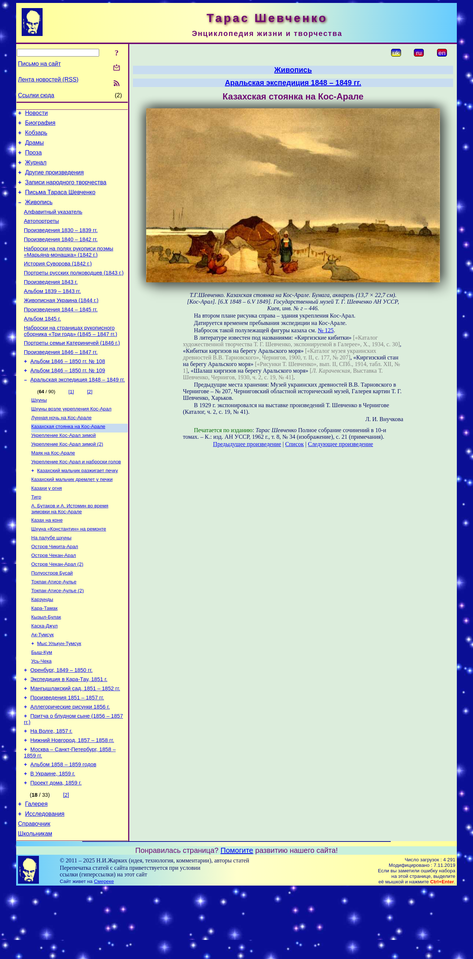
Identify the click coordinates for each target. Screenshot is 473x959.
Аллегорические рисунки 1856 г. (70, 765)
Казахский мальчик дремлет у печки (72, 517)
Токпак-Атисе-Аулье (53, 628)
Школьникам (35, 904)
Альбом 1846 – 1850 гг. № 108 (67, 390)
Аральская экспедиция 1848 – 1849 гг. (77, 410)
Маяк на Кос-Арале (53, 489)
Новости (36, 114)
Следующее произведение (340, 444)
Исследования (44, 882)
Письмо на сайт (39, 64)
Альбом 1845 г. (42, 343)
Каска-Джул (44, 675)
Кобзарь (36, 136)
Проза (33, 158)
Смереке (104, 952)
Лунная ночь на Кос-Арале (61, 450)
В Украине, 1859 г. (52, 839)
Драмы (34, 147)
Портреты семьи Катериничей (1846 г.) (72, 369)
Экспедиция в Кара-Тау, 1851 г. (69, 734)
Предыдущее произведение (247, 444)
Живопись (39, 213)
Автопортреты (41, 234)
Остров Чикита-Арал (54, 590)
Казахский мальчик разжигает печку (77, 508)
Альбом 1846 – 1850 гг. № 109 (67, 400)
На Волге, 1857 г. (51, 792)
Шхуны (39, 431)
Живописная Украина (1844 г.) (61, 322)
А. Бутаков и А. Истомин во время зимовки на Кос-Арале (69, 549)
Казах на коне (47, 561)
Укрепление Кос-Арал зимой (63, 470)
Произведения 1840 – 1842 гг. (61, 255)
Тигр (36, 536)
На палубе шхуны (51, 580)
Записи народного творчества (65, 191)
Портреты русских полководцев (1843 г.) (74, 291)
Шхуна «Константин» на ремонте (68, 570)
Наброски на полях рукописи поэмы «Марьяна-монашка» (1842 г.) (68, 268)
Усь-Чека (41, 714)
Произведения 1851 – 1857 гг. (67, 755)
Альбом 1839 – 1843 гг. (52, 312)
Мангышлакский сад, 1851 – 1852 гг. (75, 745)
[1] (71, 422)
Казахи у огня (46, 527)
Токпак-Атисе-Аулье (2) (57, 637)
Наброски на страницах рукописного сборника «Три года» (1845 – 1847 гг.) (70, 356)
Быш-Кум (41, 704)
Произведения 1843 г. (51, 302)
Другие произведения (54, 180)
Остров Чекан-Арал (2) (57, 609)
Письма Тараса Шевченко (60, 202)
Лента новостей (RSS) (48, 79)
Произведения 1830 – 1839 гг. (61, 244)
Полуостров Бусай (52, 618)
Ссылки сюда (36, 95)
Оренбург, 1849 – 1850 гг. (61, 724)
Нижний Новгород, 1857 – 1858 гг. (72, 802)
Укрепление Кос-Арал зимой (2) (67, 479)
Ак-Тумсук (42, 685)
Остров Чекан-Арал (53, 599)
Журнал (35, 169)
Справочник (34, 893)
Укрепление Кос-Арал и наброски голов (76, 498)
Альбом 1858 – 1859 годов (63, 828)
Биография (40, 125)
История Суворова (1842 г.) (58, 281)
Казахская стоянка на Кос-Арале (68, 460)
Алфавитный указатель (53, 224)
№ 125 (325, 330)
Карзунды (42, 647)
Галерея (36, 871)
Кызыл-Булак (46, 666)
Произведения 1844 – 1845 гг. (61, 333)
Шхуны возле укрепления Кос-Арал (71, 441)
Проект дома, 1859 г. (56, 849)
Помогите (237, 921)
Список (294, 444)
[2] (90, 422)
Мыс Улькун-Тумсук (59, 695)
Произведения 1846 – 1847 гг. (61, 380)
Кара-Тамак (44, 656)
